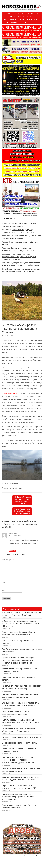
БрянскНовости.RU (29, 20)
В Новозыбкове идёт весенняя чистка (19, 743)
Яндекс (19, 488)
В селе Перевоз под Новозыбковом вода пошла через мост (22, 511)
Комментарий (8, 560)
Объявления (32, 14)
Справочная (9, 17)
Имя (4, 582)
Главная (7, 14)
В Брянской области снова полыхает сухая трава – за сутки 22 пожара (22, 500)
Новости (12, 488)
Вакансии (19, 14)
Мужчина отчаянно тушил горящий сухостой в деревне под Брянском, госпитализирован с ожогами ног (18, 660)
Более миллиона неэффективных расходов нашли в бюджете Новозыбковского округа (19, 256)
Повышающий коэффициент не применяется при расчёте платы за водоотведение (18, 796)
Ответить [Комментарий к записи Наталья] (12, 551)
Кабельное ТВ (24, 17)
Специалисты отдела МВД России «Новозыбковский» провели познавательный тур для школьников (19, 760)
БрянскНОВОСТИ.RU (10, 393)
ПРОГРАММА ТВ (10, 20)
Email (4, 591)
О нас (25, 22)
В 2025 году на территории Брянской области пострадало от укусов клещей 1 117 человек (20, 623)
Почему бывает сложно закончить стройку (21, 737)
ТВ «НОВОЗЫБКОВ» (11, 22)
